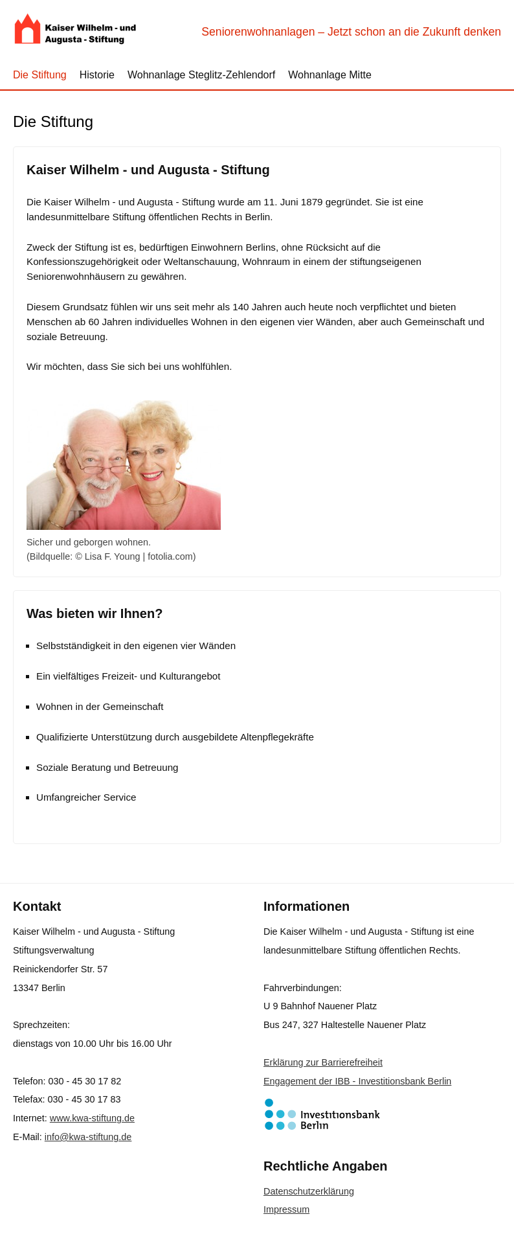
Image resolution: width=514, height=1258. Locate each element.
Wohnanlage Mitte (330, 74)
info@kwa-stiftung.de (88, 1137)
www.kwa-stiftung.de (92, 1118)
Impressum (286, 1209)
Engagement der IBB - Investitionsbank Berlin (357, 1081)
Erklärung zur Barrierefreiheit (323, 1062)
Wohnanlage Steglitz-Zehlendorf (201, 74)
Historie (97, 74)
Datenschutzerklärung (308, 1191)
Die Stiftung (40, 74)
